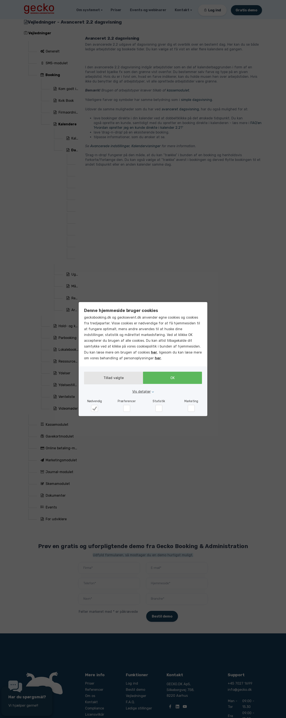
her (154, 352)
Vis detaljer (141, 391)
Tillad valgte (112, 378)
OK (174, 378)
